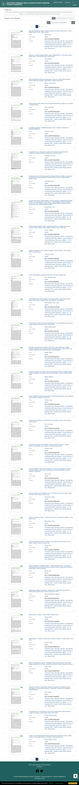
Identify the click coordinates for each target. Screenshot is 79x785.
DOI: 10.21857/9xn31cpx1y (52, 87)
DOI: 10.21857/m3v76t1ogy (52, 307)
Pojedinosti (51, 783)
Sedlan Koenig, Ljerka (51, 715)
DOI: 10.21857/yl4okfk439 (52, 281)
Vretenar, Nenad (49, 254)
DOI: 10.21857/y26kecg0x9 (52, 501)
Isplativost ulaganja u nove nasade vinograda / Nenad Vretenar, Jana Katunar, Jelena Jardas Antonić (50, 251)
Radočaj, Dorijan (49, 181)
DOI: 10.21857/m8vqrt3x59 (52, 452)
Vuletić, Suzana (49, 230)
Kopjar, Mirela (48, 352)
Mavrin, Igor (48, 571)
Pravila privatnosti (59, 783)
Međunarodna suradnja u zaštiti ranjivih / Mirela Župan (44, 614)
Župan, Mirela (48, 617)
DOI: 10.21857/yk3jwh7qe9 (52, 234)
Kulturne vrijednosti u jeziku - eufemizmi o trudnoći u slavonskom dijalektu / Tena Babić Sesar (51, 518)
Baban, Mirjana (49, 377)
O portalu (75, 4)
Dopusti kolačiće (72, 783)
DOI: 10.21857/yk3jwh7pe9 (52, 670)
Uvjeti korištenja (46, 764)
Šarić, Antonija (48, 424)
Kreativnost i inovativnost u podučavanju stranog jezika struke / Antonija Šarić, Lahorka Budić (50, 421)
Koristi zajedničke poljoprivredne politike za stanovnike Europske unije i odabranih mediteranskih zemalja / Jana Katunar (51, 396)
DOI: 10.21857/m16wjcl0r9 (52, 258)
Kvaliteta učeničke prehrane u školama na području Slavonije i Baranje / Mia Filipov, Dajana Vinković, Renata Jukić (49, 542)
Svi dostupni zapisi (39, 778)
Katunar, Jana (48, 400)
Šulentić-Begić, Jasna (50, 739)
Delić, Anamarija (49, 107)
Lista (54, 18)
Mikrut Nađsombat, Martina (52, 594)
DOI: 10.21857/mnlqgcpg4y (52, 135)
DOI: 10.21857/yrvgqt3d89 (52, 621)
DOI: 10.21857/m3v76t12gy (52, 428)
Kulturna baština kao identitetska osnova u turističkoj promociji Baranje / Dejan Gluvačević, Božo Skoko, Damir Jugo (50, 494)
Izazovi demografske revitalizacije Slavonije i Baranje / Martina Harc (47, 275)
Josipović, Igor (48, 448)
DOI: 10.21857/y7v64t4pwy (52, 549)
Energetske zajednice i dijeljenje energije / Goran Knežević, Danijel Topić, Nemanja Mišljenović (49, 128)
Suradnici (67, 2)
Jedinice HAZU (58, 2)
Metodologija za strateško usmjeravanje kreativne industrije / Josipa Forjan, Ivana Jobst (51, 639)
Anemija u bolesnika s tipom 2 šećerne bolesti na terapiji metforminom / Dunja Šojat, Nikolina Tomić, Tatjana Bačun (50, 31)
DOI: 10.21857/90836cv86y (52, 575)
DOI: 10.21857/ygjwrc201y (52, 598)
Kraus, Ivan (48, 474)
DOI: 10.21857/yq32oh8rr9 (52, 63)
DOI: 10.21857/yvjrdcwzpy (52, 381)
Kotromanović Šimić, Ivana (52, 302)
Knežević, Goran (49, 131)
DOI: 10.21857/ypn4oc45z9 (52, 525)
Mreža (57, 18)
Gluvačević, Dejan (50, 497)
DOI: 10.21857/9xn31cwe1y (52, 404)
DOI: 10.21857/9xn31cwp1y (52, 743)
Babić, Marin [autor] (50, 327)
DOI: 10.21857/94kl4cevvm (52, 646)
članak (46, 36)
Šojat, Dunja (48, 34)
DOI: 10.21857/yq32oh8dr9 (52, 160)
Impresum (39, 766)
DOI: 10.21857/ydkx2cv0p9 (52, 111)
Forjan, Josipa (48, 642)
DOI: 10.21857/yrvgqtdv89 (52, 696)
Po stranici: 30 (64, 18)
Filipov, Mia (48, 545)
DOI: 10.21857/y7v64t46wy (52, 39)
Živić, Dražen (48, 692)
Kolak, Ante (48, 666)
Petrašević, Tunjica (50, 155)
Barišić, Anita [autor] (50, 83)
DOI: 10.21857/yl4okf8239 (52, 211)
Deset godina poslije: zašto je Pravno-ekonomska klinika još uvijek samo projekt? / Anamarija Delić (51, 104)
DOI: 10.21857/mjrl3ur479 (52, 331)
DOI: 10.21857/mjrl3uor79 (52, 478)
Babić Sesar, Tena (50, 521)
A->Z (71, 18)
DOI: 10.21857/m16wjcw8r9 (52, 185)
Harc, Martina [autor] (50, 277)
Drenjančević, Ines (50, 207)
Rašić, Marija (48, 59)
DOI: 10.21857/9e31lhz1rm (52, 356)
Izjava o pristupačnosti (35, 764)
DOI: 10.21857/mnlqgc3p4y (52, 719)
